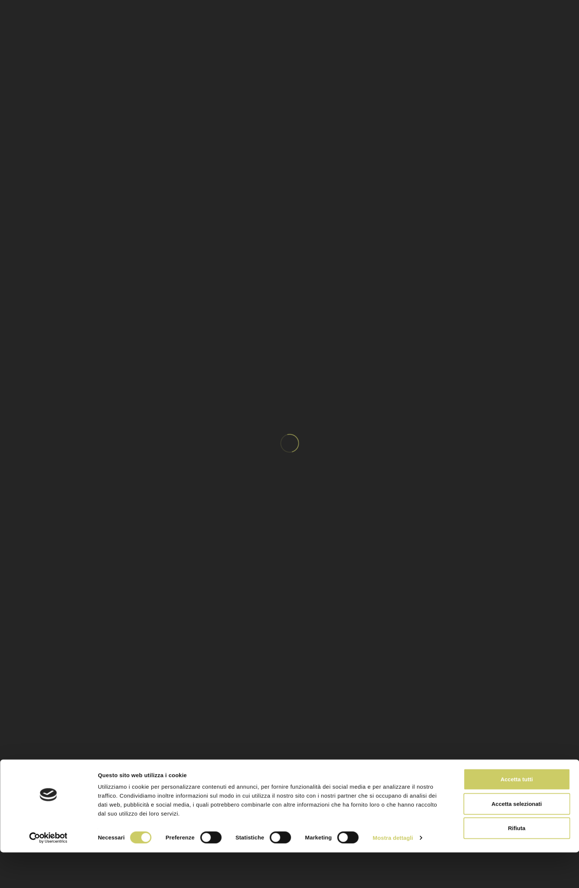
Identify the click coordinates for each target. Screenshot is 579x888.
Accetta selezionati (516, 839)
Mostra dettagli (393, 873)
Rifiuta (517, 863)
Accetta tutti (517, 815)
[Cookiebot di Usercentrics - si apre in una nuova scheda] (48, 873)
